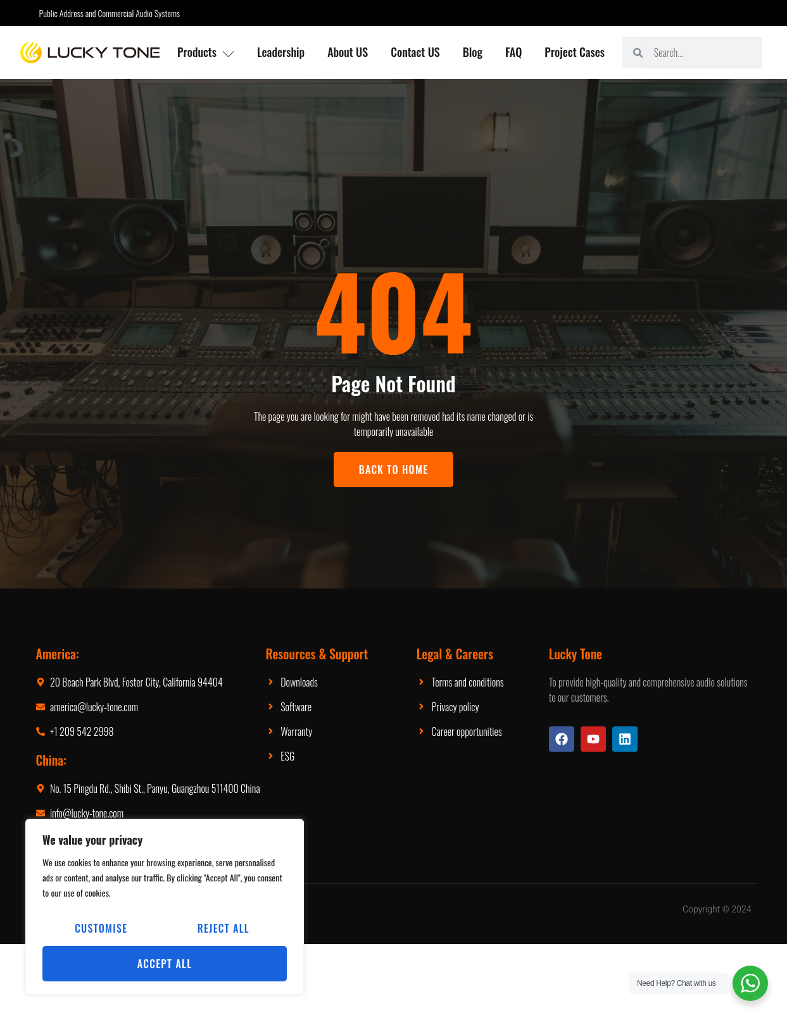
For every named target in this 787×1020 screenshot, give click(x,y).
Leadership (281, 52)
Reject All (223, 928)
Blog (472, 52)
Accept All (164, 963)
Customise (101, 928)
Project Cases (575, 52)
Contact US (415, 52)
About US (347, 52)
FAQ (513, 52)
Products (205, 52)
